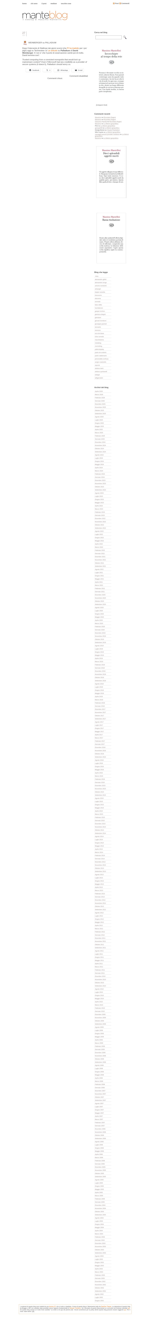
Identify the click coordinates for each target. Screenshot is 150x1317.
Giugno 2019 (99, 652)
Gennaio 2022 (100, 553)
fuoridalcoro (99, 308)
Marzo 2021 (99, 585)
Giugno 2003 (99, 1262)
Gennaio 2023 (100, 515)
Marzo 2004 (99, 1234)
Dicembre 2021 (100, 557)
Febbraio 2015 (100, 817)
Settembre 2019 (100, 642)
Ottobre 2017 (99, 715)
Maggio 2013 (99, 884)
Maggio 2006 (99, 1151)
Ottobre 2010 (99, 983)
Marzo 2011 (99, 967)
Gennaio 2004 (100, 1240)
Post (117, 3)
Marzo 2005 (99, 1196)
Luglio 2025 (99, 420)
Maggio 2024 (99, 464)
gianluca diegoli (100, 314)
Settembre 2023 (100, 490)
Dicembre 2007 (100, 1091)
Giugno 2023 (99, 499)
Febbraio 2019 (100, 665)
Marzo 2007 (99, 1119)
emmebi (97, 301)
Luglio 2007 (99, 1107)
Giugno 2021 (99, 576)
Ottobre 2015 (99, 792)
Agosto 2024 (99, 455)
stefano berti (99, 368)
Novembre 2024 (100, 445)
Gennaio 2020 (100, 630)
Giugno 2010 (99, 995)
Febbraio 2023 (100, 512)
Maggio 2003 (99, 1265)
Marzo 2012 (99, 928)
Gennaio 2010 (100, 1011)
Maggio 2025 (99, 426)
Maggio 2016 (99, 770)
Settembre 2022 (100, 528)
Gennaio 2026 (100, 401)
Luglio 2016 (99, 763)
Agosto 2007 (99, 1103)
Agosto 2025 (99, 417)
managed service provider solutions (107, 134)
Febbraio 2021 (100, 588)
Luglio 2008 (99, 1068)
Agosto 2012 (99, 913)
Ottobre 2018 (99, 677)
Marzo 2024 (99, 471)
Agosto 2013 (99, 874)
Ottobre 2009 (99, 1021)
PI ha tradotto (73, 48)
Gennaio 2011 (100, 973)
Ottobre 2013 (99, 868)
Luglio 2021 (99, 572)
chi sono (34, 3)
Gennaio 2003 (100, 1278)
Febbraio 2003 (100, 1275)
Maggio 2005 (99, 1189)
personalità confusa (101, 359)
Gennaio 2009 (100, 1049)
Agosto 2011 (99, 951)
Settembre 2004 (100, 1215)
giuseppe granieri (101, 324)
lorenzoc (98, 330)
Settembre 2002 (100, 1291)
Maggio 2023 (99, 502)
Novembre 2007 (100, 1094)
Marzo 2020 (99, 623)
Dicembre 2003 (100, 1243)
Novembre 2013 (100, 865)
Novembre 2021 (100, 560)
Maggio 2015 (99, 808)
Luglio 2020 (99, 611)
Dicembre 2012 (100, 900)
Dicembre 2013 (100, 862)
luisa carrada (99, 336)
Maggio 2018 (99, 693)
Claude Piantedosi (113, 130)
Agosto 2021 (99, 569)
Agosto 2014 (99, 836)
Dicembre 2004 (100, 1205)
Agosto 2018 (99, 684)
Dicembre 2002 (100, 1281)
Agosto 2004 (99, 1218)
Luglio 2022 (99, 534)
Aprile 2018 (99, 696)
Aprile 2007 (99, 1116)
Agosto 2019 (99, 646)
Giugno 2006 (99, 1148)
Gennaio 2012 (100, 935)
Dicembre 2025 (100, 404)
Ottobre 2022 (99, 525)
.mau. (97, 276)
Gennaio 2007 (100, 1126)
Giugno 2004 (99, 1224)
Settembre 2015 (100, 795)
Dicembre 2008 (100, 1052)
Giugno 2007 (99, 1110)
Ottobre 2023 (99, 487)
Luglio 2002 (99, 1297)
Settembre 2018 (100, 681)
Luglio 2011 (99, 954)
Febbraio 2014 (100, 855)
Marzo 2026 (99, 394)
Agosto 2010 (99, 989)
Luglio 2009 (99, 1030)
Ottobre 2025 (99, 410)
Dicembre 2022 (100, 518)
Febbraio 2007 (100, 1122)
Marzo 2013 (99, 890)
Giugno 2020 (99, 614)
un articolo (52, 50)
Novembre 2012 (100, 903)
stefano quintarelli (101, 371)
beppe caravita (100, 292)
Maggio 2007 (99, 1113)
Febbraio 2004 (100, 1237)
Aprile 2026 (99, 391)
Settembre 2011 (100, 948)
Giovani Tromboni (75, 1308)
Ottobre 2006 (99, 1135)
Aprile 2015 (99, 811)
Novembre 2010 (100, 979)
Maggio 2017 (99, 731)
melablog (98, 343)
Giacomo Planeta (101, 121)
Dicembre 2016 (100, 747)
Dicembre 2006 (100, 1129)
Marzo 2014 (99, 852)
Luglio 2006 (99, 1145)
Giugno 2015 (99, 805)
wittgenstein (99, 378)
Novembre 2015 (100, 789)
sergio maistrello (100, 362)
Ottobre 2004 (99, 1211)
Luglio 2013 (99, 878)
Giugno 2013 (99, 881)
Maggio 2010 (99, 998)
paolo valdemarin (101, 356)
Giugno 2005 (99, 1186)
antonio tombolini (101, 286)
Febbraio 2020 (100, 626)
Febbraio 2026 (100, 398)
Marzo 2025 (99, 433)
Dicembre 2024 (100, 442)
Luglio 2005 (99, 1183)
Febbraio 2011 (100, 970)
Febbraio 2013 (100, 894)
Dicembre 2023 (100, 480)
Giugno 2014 (99, 843)
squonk (97, 365)
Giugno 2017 (99, 728)
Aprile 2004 (99, 1231)
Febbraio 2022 (100, 550)
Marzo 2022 (99, 547)
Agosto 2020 (99, 607)
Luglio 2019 (99, 649)
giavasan (98, 317)
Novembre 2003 (100, 1246)
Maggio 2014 (99, 846)
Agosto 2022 (99, 531)
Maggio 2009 (99, 1037)
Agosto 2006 (99, 1141)
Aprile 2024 (99, 468)
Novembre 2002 (100, 1285)
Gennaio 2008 (100, 1087)
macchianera (99, 340)
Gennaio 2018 (100, 706)
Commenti (125, 3)
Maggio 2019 (99, 655)
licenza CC (52, 1306)
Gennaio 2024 (100, 477)
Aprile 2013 (99, 887)
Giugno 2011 (99, 957)
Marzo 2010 (99, 1005)
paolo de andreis (100, 352)
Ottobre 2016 (99, 754)
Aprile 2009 (99, 1040)
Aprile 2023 (99, 506)
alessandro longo (101, 282)
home (24, 3)
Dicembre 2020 (100, 595)
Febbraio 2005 (100, 1199)
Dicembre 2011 (100, 938)
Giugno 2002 (99, 1300)
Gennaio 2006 (100, 1164)
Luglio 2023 (99, 496)
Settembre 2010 (100, 986)
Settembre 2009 (100, 1024)
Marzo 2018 (99, 700)
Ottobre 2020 (99, 601)
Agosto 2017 (99, 722)
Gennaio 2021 (100, 592)
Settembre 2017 (100, 719)
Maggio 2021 (99, 579)
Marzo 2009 (99, 1043)
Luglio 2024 (99, 458)
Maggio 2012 (99, 922)
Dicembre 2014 (100, 824)
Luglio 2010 (99, 992)
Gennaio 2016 (100, 782)
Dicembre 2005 (100, 1167)
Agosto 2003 (99, 1256)
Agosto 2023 (99, 493)
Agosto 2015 (99, 798)
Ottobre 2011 (99, 944)
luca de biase (99, 333)
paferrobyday (99, 349)
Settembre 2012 (100, 909)
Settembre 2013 (100, 871)
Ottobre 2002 (99, 1288)
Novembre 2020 (100, 598)
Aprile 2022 (99, 544)
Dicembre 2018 (100, 671)
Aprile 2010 (99, 1002)
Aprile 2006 (99, 1154)
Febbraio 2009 (100, 1046)
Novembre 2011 (100, 941)
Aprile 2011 (99, 963)
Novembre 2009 (100, 1018)
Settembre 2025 (100, 413)
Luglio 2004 (99, 1221)
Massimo (98, 117)
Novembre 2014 (100, 827)
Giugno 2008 (99, 1072)
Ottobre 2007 (99, 1097)
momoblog (98, 346)
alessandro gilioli (100, 279)
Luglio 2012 (99, 916)
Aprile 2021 (99, 582)
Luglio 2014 (99, 839)
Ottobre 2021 (99, 563)
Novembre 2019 (100, 636)
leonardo (98, 327)
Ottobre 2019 (99, 639)
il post (44, 3)
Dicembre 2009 (100, 1014)
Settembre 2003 (100, 1253)
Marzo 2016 (99, 776)
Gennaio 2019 (100, 668)
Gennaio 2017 (100, 744)
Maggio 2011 (99, 960)
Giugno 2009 (99, 1033)
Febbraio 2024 (100, 474)
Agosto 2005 (99, 1180)
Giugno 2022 (99, 537)
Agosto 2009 (99, 1027)
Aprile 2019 (99, 658)
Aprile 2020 (99, 620)
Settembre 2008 (100, 1062)
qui (129, 1308)
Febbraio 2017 (100, 741)
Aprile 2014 (99, 849)
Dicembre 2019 (100, 633)
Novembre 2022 (100, 522)
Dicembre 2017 (100, 709)
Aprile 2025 (99, 429)
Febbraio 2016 (100, 779)
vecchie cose (66, 3)
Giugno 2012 (99, 919)
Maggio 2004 (99, 1227)
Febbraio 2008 (100, 1084)
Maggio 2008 (99, 1075)
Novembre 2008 (100, 1056)
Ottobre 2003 (99, 1250)
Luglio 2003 (99, 1259)
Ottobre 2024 (99, 448)
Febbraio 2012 (100, 932)
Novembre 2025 (100, 407)
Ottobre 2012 (99, 906)
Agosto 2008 (99, 1065)
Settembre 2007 (100, 1100)
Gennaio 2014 (100, 859)
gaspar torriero (100, 311)
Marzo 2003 (99, 1272)
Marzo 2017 (99, 738)
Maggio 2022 (99, 541)
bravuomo (98, 295)
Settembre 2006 (100, 1138)
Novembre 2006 (100, 1132)
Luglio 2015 (99, 801)
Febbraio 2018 (100, 703)
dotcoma (98, 298)
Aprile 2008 (99, 1078)
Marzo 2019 (99, 661)
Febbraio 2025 (100, 436)
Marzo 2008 (99, 1081)
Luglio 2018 (99, 687)
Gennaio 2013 (100, 897)
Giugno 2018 (99, 690)
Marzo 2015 (99, 814)
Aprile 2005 (99, 1192)
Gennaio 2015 (100, 820)
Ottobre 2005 (99, 1173)
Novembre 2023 (100, 483)
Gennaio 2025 (100, 439)
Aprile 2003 (99, 1269)
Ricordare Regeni (110, 117)
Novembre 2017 (100, 712)
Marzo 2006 (99, 1157)
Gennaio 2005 (100, 1202)
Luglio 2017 (99, 725)
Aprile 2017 (99, 735)
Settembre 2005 (100, 1176)
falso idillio (98, 305)
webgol (97, 375)
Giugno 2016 (99, 766)
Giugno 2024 (99, 461)
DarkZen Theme (106, 1306)
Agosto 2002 (99, 1294)
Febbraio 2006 (100, 1161)
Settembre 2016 (100, 757)
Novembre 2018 (100, 674)
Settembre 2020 (100, 604)
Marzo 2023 (99, 509)
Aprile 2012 (99, 925)
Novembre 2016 (100, 750)
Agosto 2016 (99, 760)
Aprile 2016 (99, 773)
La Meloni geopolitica (111, 124)
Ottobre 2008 (99, 1059)
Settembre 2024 (100, 452)
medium (54, 3)
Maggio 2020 (99, 617)
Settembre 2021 (100, 566)
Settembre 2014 (100, 833)
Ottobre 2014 (99, 830)
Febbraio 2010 (100, 1008)
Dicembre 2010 (100, 976)
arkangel (98, 289)
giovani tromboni (100, 321)
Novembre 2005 (100, 1170)
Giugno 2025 (99, 423)
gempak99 (98, 128)
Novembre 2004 (100, 1208)
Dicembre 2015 (100, 785)
